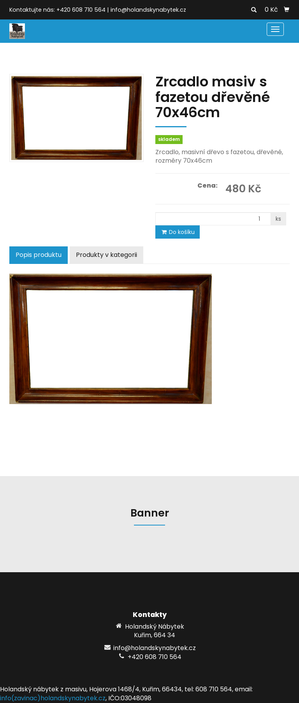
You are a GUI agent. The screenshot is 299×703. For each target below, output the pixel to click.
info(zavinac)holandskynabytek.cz (53, 698)
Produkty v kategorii (106, 254)
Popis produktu (39, 254)
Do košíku (177, 232)
